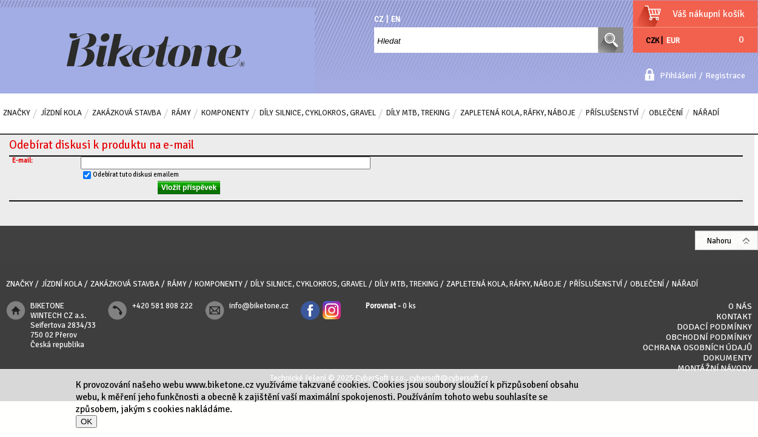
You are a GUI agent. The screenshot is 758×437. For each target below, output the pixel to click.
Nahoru (719, 241)
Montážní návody (714, 368)
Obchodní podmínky (709, 337)
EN (395, 19)
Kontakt (734, 316)
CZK (652, 41)
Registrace (725, 75)
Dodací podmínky (714, 327)
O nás (740, 306)
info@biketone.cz (259, 306)
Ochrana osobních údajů (697, 347)
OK (86, 421)
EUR (673, 41)
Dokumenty (727, 358)
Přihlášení (678, 75)
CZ (378, 19)
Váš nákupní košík (708, 14)
